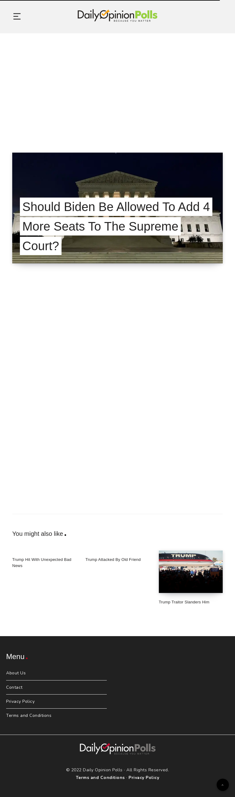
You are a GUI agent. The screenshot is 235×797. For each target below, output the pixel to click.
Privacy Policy (20, 701)
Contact (14, 687)
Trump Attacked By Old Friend (113, 559)
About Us (16, 673)
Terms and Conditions (28, 715)
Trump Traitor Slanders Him (184, 602)
